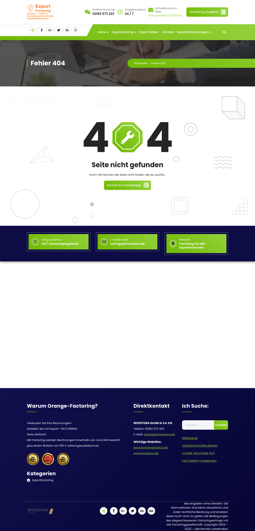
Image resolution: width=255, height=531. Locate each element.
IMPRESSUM (190, 438)
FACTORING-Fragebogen (199, 461)
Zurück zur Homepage (128, 185)
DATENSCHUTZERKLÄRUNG (199, 446)
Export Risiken (148, 32)
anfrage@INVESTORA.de (165, 15)
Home (102, 32)
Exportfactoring (122, 32)
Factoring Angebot (207, 12)
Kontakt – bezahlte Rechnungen (185, 32)
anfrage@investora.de (159, 434)
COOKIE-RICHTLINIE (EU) (198, 453)
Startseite (140, 63)
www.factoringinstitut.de (151, 447)
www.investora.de (146, 453)
